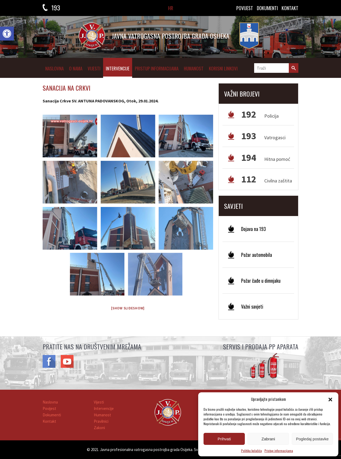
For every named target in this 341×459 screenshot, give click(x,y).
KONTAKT (290, 8)
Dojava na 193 (253, 228)
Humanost (194, 68)
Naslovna (54, 68)
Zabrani (268, 439)
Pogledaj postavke (312, 439)
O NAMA (75, 68)
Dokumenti (52, 414)
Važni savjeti (252, 306)
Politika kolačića (251, 450)
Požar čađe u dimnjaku (261, 280)
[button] (7, 34)
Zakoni (99, 427)
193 (55, 7)
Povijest (244, 8)
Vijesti (94, 68)
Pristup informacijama (279, 450)
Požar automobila (256, 254)
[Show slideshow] (128, 308)
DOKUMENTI (267, 8)
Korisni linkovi (223, 68)
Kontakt (49, 421)
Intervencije (117, 68)
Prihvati (224, 439)
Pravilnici (101, 421)
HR (170, 8)
